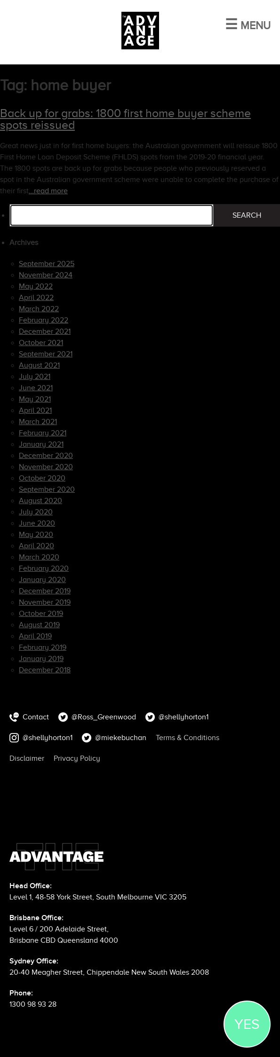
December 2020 (46, 455)
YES (247, 1024)
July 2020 (36, 512)
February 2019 (42, 647)
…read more (48, 191)
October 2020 (42, 478)
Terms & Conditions (187, 738)
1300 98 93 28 (32, 1004)
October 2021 (41, 343)
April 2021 (35, 410)
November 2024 (45, 275)
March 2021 (38, 422)
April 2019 (35, 636)
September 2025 (46, 264)
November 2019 (45, 602)
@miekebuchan (120, 738)
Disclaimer (26, 758)
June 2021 (36, 388)
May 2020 (36, 534)
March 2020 (39, 557)
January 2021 (41, 444)
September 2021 (45, 354)
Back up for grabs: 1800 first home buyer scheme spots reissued (125, 119)
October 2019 (41, 613)
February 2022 (43, 320)
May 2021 (35, 399)
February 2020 (44, 568)
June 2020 (37, 523)
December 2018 (45, 670)
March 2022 (39, 309)
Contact (36, 717)
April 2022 (36, 297)
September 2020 (47, 489)
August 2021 (39, 365)
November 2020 (46, 467)
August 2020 (40, 501)
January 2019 (41, 659)
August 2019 (39, 625)
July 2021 (34, 376)
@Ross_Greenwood (104, 717)
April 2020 (36, 546)
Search (246, 215)
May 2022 (36, 286)
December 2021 (45, 331)
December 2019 (45, 591)
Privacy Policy (77, 758)
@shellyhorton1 (183, 717)
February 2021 (42, 433)
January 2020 (42, 580)
